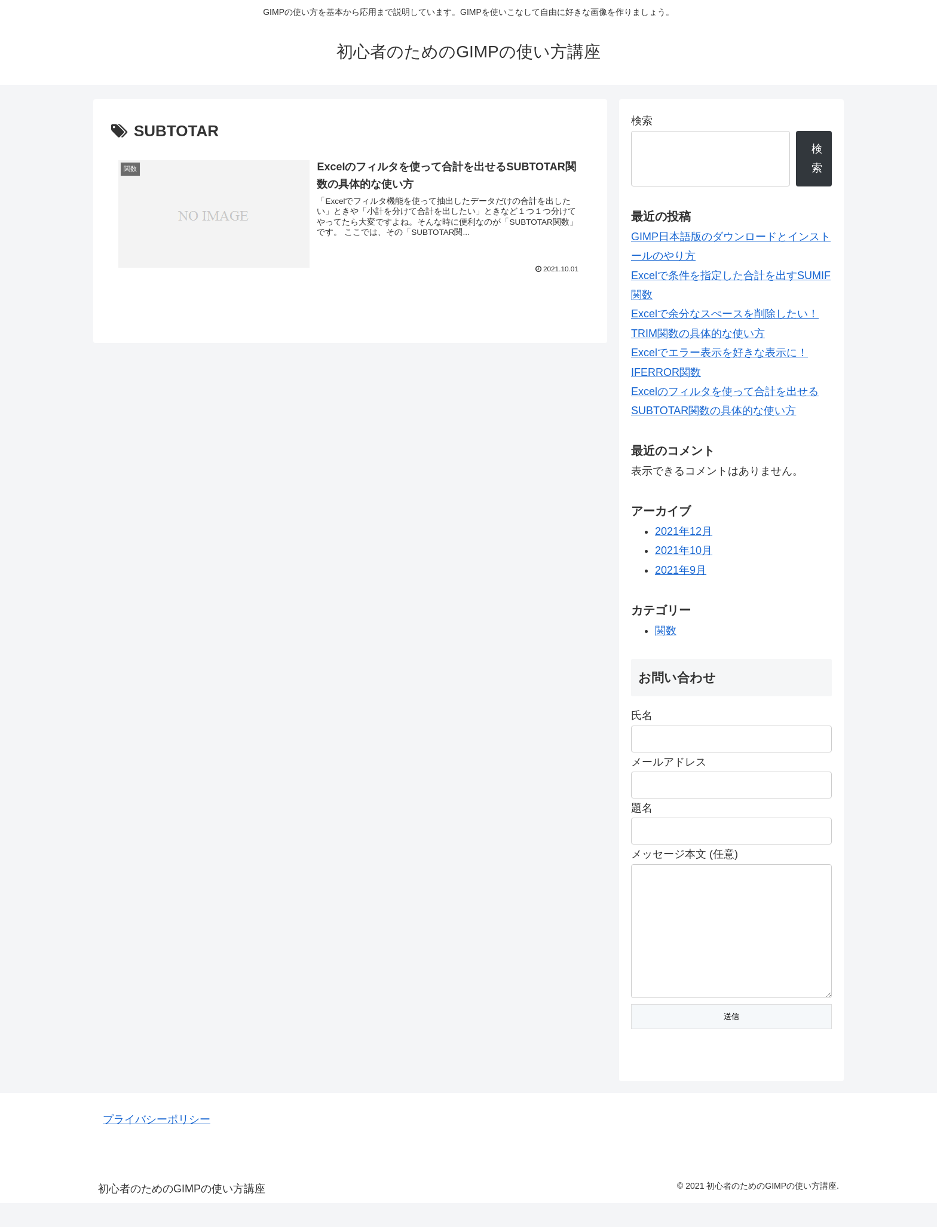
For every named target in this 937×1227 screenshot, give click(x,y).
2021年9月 (680, 570)
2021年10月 (683, 550)
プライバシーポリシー (156, 1143)
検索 (642, 121)
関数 (665, 631)
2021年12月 (683, 531)
